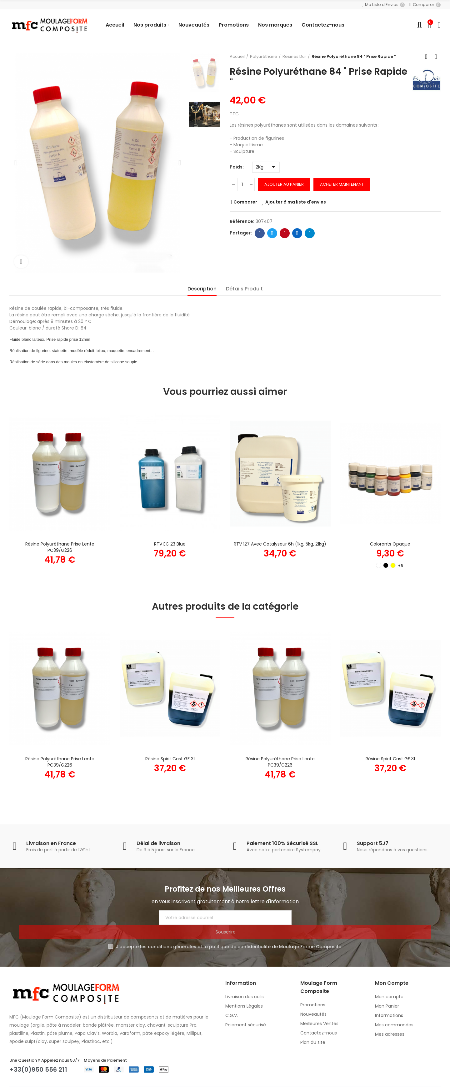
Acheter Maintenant (342, 184)
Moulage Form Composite (77, 1083)
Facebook (260, 233)
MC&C (185, 1083)
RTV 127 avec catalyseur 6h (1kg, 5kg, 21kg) (280, 544)
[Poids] (266, 167)
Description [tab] (202, 288)
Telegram (310, 233)
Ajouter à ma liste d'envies (295, 202)
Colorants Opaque (390, 544)
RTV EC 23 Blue (170, 544)
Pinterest (285, 233)
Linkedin (297, 233)
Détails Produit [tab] (244, 288)
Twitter (272, 233)
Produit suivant (436, 56)
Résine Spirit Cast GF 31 (170, 759)
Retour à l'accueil (428, 56)
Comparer (245, 202)
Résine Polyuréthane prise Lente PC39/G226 (59, 547)
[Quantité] (242, 184)
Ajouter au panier (284, 184)
